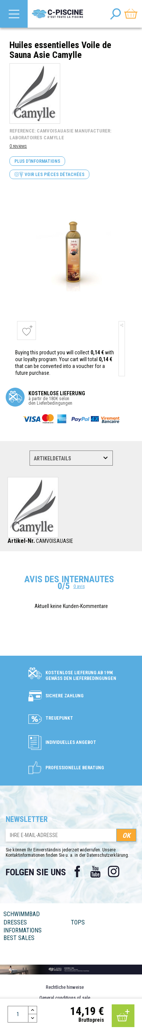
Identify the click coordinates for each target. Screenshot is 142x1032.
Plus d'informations (37, 161)
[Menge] (18, 1014)
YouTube (95, 871)
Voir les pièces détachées (49, 175)
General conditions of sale (64, 998)
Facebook (77, 871)
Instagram (113, 871)
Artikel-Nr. (21, 541)
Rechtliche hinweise (65, 987)
